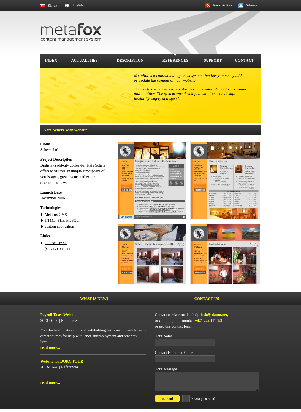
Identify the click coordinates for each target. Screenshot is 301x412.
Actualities (84, 60)
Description (130, 60)
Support (213, 60)
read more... (50, 348)
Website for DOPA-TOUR (61, 361)
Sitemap (251, 5)
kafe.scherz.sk (56, 243)
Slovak (52, 5)
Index (51, 60)
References (175, 60)
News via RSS (222, 5)
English (78, 5)
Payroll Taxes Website (58, 315)
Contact (244, 60)
